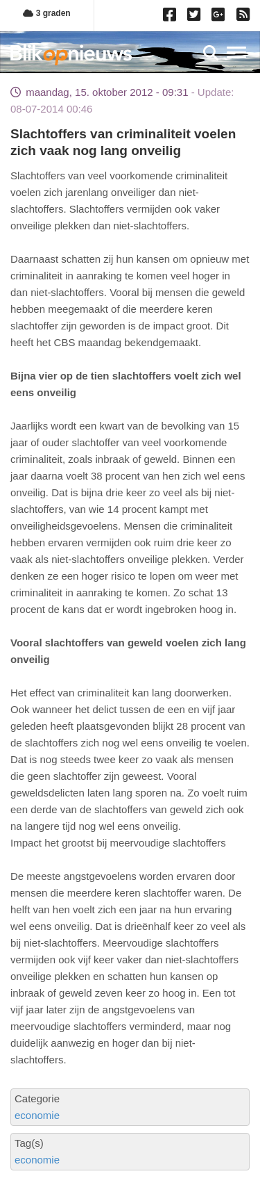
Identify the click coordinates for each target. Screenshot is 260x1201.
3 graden (46, 13)
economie (37, 1115)
